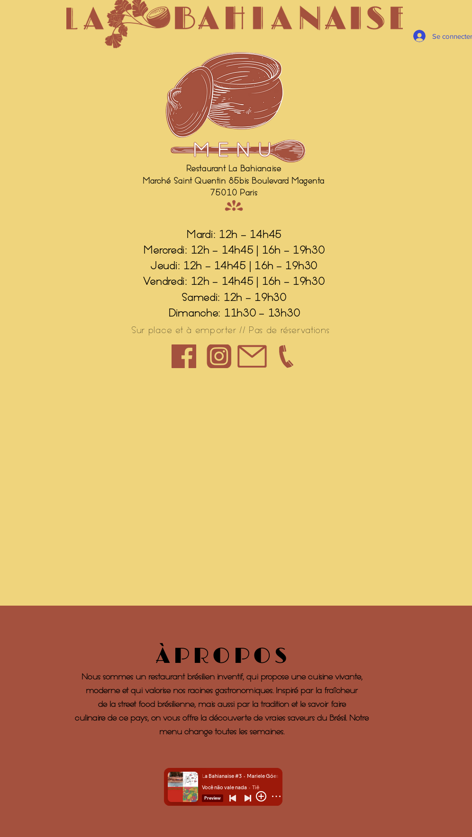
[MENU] (236, 151)
